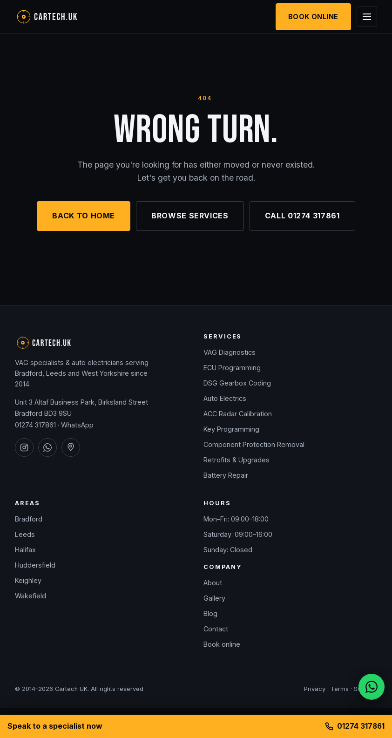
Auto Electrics (224, 398)
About (212, 583)
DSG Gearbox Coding (237, 383)
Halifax (25, 550)
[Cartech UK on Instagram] (24, 447)
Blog (210, 613)
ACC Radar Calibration (237, 414)
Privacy (314, 688)
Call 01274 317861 (302, 215)
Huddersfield (35, 565)
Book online (221, 644)
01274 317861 (35, 425)
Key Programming (231, 429)
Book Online (313, 16)
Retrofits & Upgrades (236, 460)
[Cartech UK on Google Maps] (70, 447)
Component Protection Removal (253, 444)
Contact (215, 629)
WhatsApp (77, 425)
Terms (340, 688)
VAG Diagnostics (229, 352)
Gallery (214, 598)
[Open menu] (367, 17)
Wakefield (30, 596)
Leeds (25, 534)
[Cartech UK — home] (61, 17)
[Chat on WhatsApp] (371, 687)
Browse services (190, 215)
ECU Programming (232, 368)
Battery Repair (225, 475)
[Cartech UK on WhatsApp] (47, 447)
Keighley (28, 580)
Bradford (28, 519)
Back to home (83, 215)
